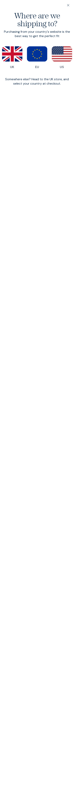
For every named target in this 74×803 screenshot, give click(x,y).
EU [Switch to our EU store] (37, 57)
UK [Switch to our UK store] (12, 57)
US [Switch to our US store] (62, 57)
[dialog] (37, 401)
